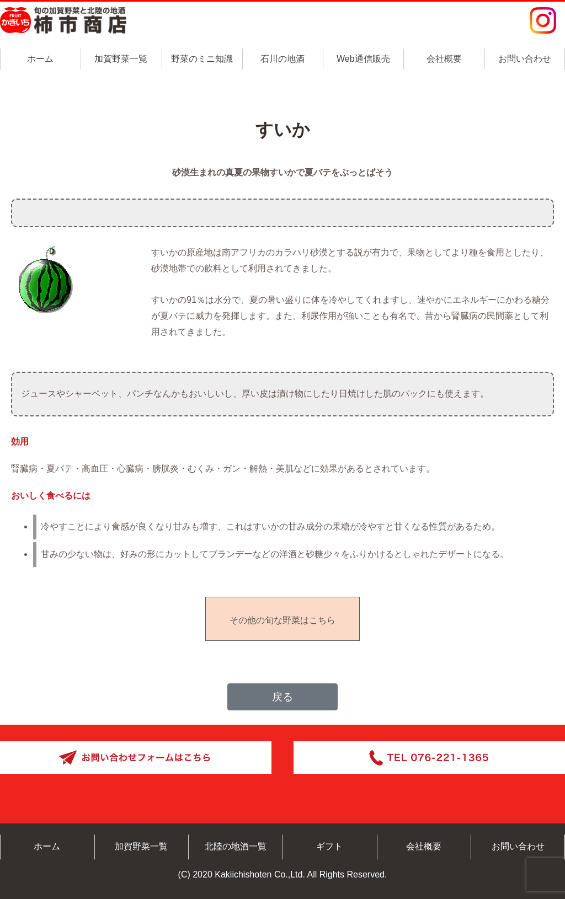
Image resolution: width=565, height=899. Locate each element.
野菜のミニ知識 (202, 58)
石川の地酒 (282, 58)
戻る (282, 697)
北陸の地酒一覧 (235, 846)
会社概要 (444, 58)
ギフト (329, 846)
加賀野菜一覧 (120, 58)
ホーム (40, 58)
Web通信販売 (363, 58)
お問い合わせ (524, 58)
